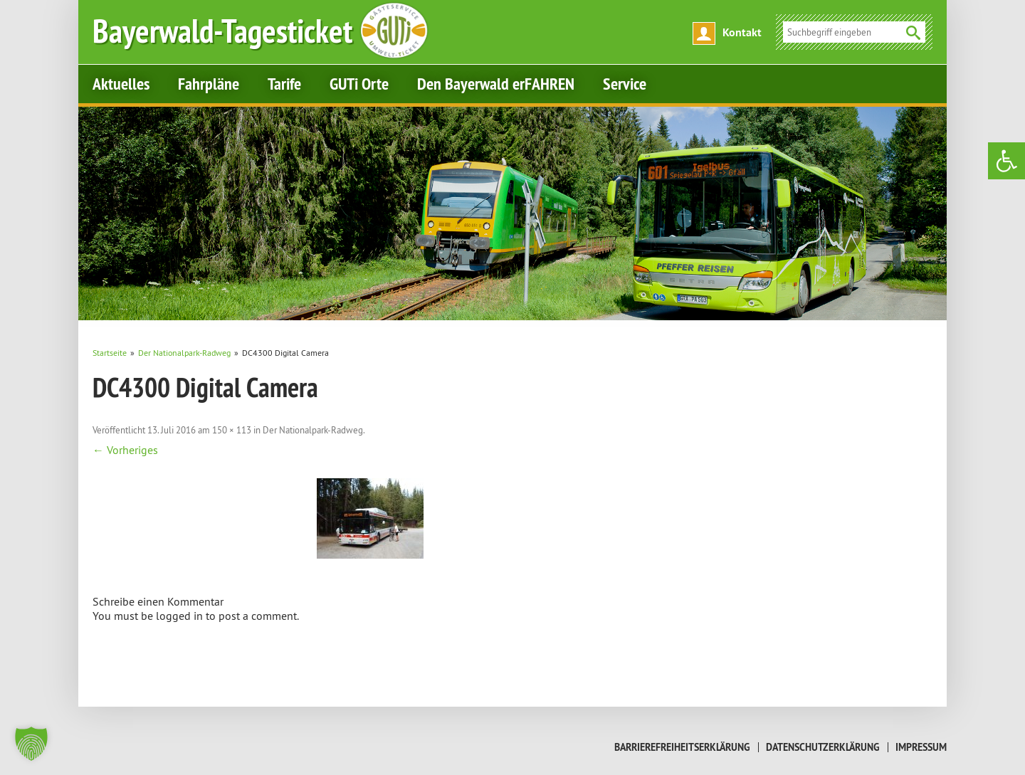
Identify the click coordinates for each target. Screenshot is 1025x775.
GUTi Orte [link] (359, 84)
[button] (31, 743)
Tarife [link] (284, 84)
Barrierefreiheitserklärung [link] (682, 747)
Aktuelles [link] (121, 84)
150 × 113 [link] (231, 430)
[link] (1006, 160)
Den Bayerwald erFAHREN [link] (495, 84)
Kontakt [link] (742, 32)
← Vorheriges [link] (125, 450)
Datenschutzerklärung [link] (823, 747)
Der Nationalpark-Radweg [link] (313, 430)
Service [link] (624, 84)
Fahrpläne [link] (208, 84)
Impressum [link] (921, 747)
